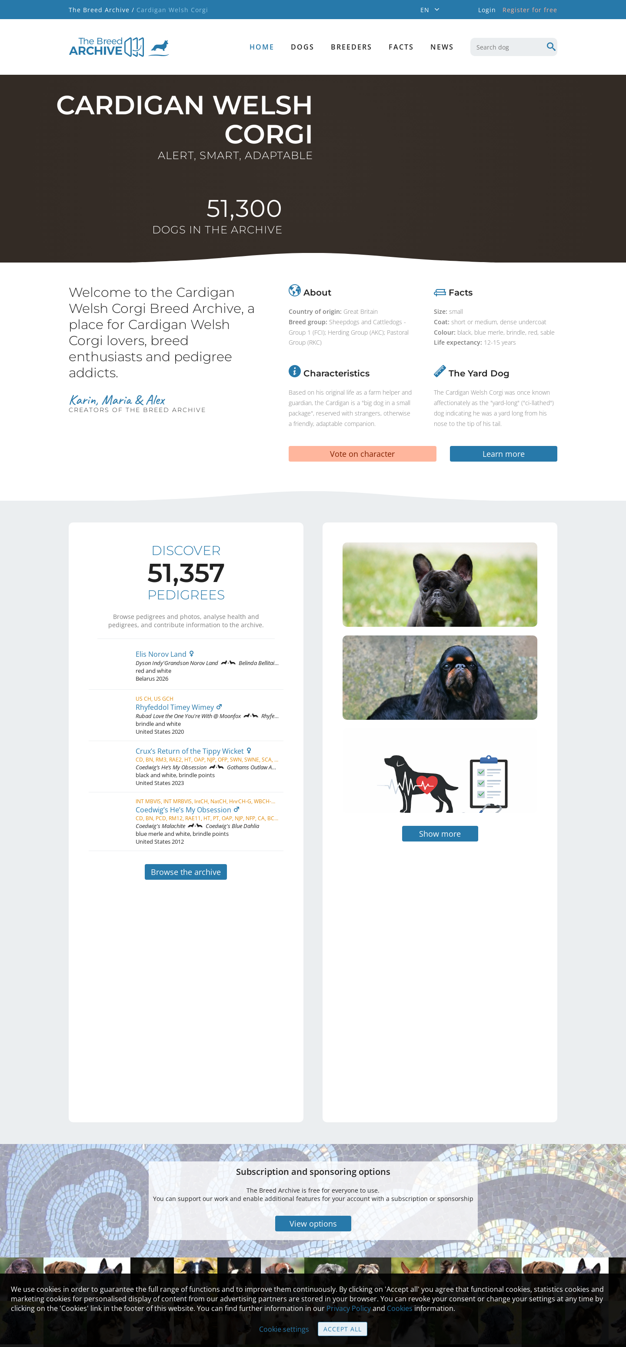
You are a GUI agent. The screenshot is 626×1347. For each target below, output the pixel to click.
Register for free (530, 10)
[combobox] (513, 47)
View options (313, 1172)
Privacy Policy (348, 1308)
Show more (440, 783)
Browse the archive (186, 872)
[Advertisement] (403, 921)
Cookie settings (284, 1329)
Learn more (504, 454)
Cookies (400, 1308)
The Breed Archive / (101, 10)
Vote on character (362, 454)
